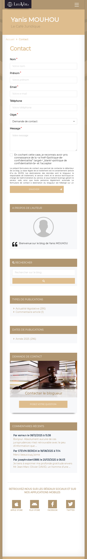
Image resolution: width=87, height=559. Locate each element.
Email (13, 87)
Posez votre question (43, 404)
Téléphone (16, 100)
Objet (13, 114)
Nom (13, 59)
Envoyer (46, 189)
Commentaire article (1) (30, 311)
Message (15, 128)
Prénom (15, 73)
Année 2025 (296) (26, 338)
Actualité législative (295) (31, 308)
